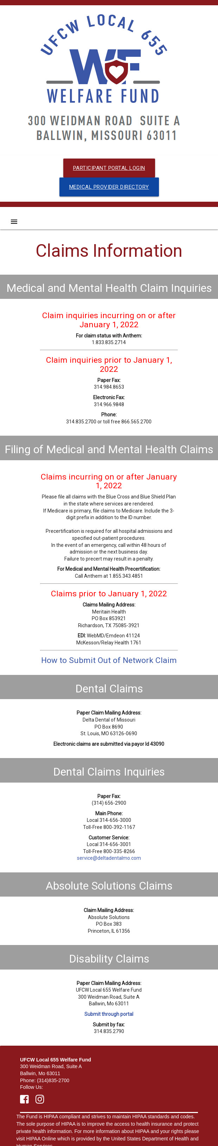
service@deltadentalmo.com (109, 858)
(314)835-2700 (53, 1080)
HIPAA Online (41, 1138)
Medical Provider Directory (109, 187)
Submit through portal (108, 1014)
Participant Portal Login (109, 168)
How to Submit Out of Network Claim (109, 660)
